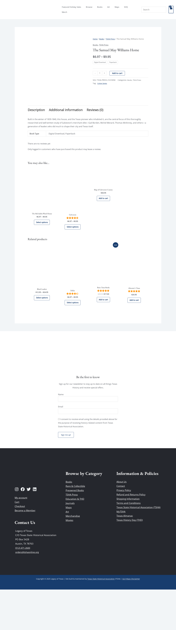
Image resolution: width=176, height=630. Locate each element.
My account (21, 538)
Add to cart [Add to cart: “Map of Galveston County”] (103, 235)
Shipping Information (128, 539)
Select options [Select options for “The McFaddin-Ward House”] (41, 259)
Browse (94, 9)
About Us (121, 522)
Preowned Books (75, 530)
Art (111, 9)
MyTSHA (120, 552)
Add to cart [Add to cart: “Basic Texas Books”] (103, 338)
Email (60, 446)
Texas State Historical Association (101, 619)
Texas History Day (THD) (129, 560)
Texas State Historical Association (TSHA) (138, 547)
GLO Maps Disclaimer (131, 619)
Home (95, 39)
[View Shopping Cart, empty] (171, 9)
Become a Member (25, 551)
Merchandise (73, 556)
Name (61, 434)
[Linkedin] (35, 530)
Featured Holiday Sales (77, 9)
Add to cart (118, 73)
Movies (69, 560)
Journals (70, 543)
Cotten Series (102, 83)
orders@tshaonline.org (27, 592)
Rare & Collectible (75, 526)
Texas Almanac (124, 556)
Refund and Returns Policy (130, 534)
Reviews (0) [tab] (95, 145)
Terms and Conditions (128, 543)
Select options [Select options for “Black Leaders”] (41, 336)
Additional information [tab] (66, 145)
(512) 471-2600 (23, 588)
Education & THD (75, 539)
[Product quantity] (100, 73)
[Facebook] (23, 530)
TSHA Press (111, 39)
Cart (17, 542)
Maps (118, 9)
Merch (134, 9)
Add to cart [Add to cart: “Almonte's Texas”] (134, 338)
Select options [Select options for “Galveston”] (72, 263)
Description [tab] (36, 145)
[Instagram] (17, 530)
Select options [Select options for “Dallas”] (72, 341)
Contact (120, 526)
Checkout (20, 546)
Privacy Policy (123, 530)
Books (103, 9)
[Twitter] (29, 530)
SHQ (126, 9)
